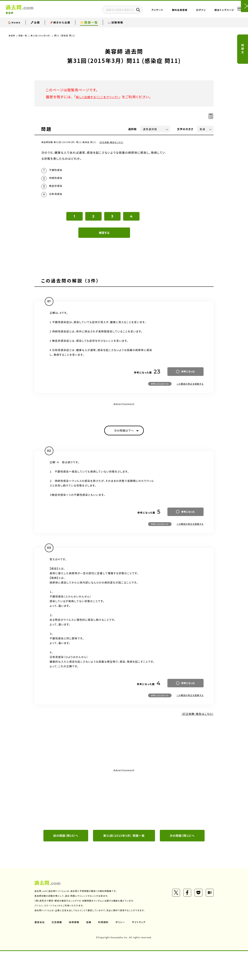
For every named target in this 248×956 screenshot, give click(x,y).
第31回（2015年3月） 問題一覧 (124, 840)
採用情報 (75, 927)
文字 (185, 129)
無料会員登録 (169, 11)
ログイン (190, 11)
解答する (104, 236)
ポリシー (122, 927)
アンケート (147, 11)
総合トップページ (214, 11)
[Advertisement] (124, 803)
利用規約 (104, 927)
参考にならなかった (160, 387)
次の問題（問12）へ (182, 840)
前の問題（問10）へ (66, 840)
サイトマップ (141, 927)
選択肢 (132, 129)
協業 (89, 927)
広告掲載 (57, 927)
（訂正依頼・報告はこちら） (112, 142)
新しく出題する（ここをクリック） (101, 96)
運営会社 (39, 927)
